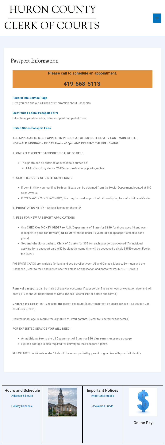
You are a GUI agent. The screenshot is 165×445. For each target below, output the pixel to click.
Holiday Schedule (22, 406)
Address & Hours (22, 395)
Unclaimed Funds (102, 406)
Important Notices (102, 395)
